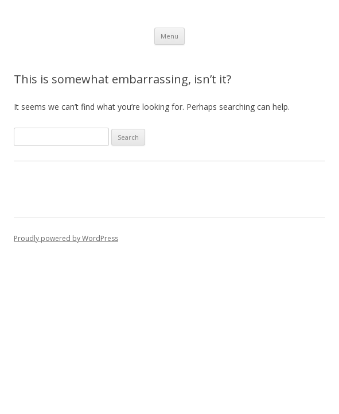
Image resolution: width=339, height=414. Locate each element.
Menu (169, 36)
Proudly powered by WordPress (66, 238)
